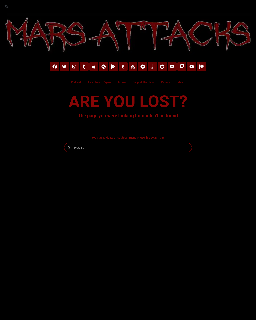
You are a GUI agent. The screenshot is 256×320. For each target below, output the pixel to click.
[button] (6, 6)
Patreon (165, 82)
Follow (122, 82)
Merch (181, 82)
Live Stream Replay (99, 82)
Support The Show (143, 82)
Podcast (76, 82)
